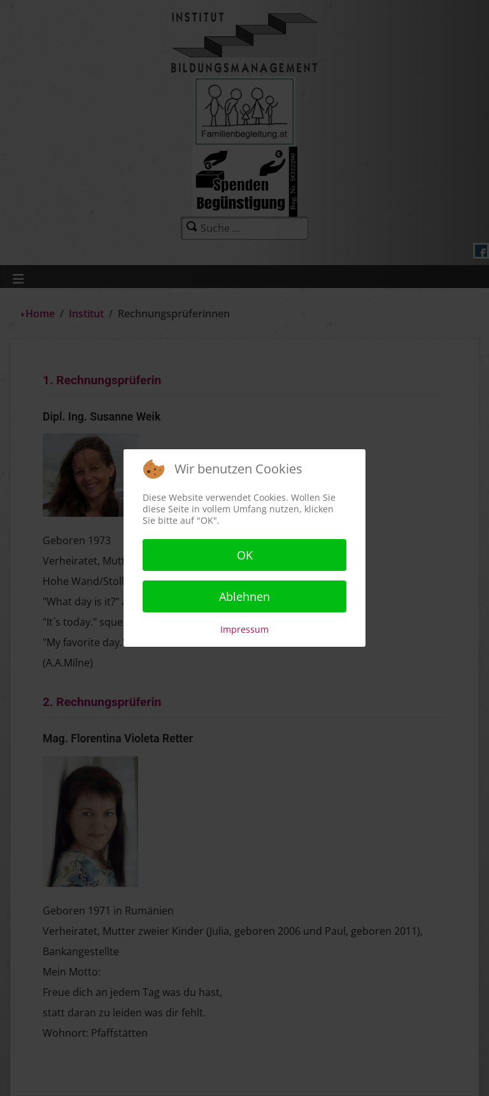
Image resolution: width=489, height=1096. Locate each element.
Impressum (244, 629)
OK (245, 555)
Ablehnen (244, 596)
